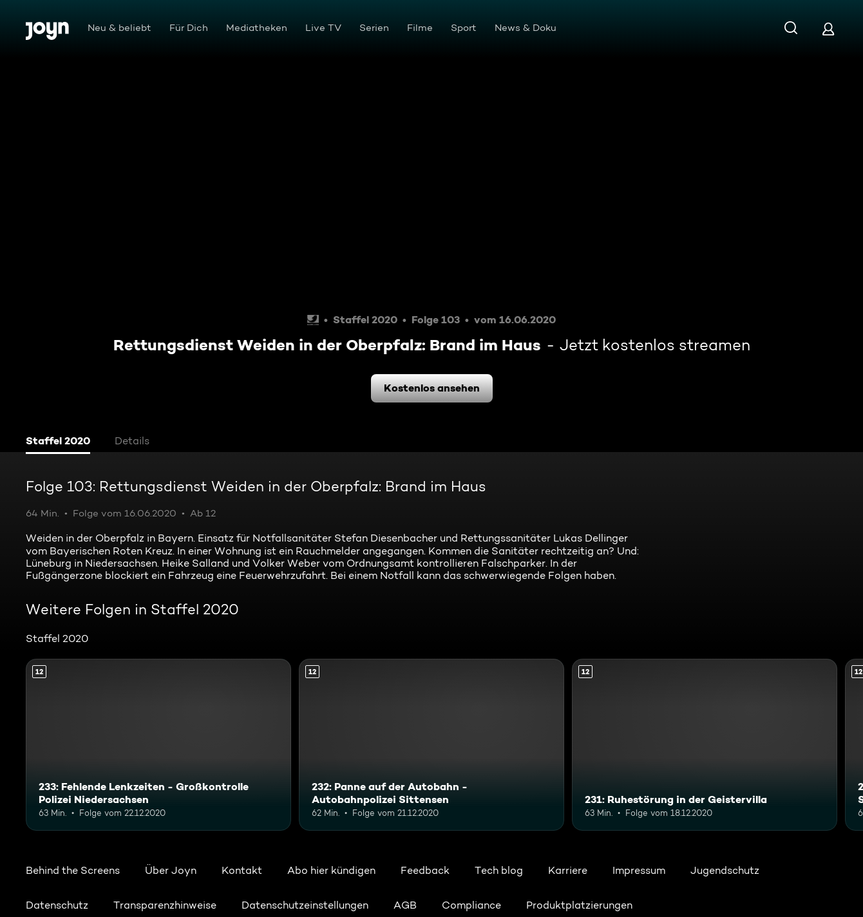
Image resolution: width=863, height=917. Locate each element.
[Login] (828, 28)
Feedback (425, 870)
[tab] (58, 442)
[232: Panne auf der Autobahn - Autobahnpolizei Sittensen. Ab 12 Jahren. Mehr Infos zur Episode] (431, 745)
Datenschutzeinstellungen (305, 905)
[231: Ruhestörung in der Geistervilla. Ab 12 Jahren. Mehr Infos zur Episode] (704, 745)
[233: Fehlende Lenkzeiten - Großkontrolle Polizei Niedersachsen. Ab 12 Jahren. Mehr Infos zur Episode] (158, 745)
